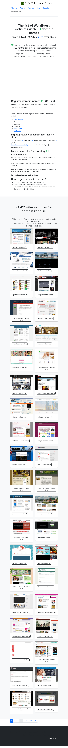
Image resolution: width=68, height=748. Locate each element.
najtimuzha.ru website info (20, 441)
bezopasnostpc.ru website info (21, 319)
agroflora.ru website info (19, 295)
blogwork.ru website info (45, 318)
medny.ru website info (19, 393)
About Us (52, 739)
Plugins (22, 8)
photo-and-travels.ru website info (46, 489)
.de (12, 140)
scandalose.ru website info (20, 660)
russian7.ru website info (45, 636)
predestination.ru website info (21, 538)
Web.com (17, 131)
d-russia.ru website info (19, 344)
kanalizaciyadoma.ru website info (21, 710)
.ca (47, 140)
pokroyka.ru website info (20, 514)
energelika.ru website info (45, 441)
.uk (32, 140)
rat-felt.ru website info (19, 563)
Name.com (18, 129)
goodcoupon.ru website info (21, 636)
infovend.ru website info (45, 685)
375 (35, 721)
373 (25, 721)
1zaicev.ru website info (19, 247)
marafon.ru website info (19, 368)
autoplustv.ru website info (45, 295)
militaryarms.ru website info (46, 393)
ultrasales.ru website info (45, 709)
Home (25, 735)
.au (22, 140)
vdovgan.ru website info (45, 247)
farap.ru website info (18, 464)
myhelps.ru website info (45, 417)
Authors (31, 8)
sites (40, 37)
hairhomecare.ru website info (47, 612)
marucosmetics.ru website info (47, 368)
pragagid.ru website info (45, 514)
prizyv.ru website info (44, 563)
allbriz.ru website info (44, 271)
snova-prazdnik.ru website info (47, 660)
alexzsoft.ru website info (19, 271)
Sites (38, 8)
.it (56, 140)
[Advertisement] (35, 77)
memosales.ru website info (20, 612)
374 (30, 721)
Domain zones (52, 735)
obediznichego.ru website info (21, 489)
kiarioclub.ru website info (20, 685)
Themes (14, 8)
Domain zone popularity (19, 145)
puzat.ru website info (44, 538)
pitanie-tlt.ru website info (45, 587)
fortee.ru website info (44, 464)
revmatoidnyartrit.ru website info (21, 587)
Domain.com (18, 120)
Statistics (46, 8)
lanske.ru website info (44, 344)
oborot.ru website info (19, 417)
